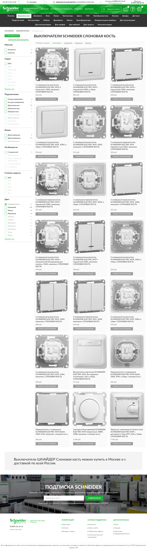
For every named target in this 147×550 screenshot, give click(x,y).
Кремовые (12, 223)
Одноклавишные (14, 138)
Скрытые (11, 53)
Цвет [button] (7, 199)
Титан (10, 232)
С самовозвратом (14, 164)
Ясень (10, 235)
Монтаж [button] (9, 45)
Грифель (11, 217)
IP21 (9, 181)
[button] (115, 3)
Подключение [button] (12, 94)
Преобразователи (100, 16)
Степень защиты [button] (13, 173)
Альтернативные (14, 115)
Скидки (117, 528)
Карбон (10, 220)
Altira (10, 67)
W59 (9, 63)
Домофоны (58, 20)
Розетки (11, 16)
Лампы (69, 20)
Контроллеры (34, 20)
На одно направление (16, 102)
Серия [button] (8, 59)
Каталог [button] (45, 9)
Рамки (56, 16)
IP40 (9, 187)
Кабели (46, 20)
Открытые (12, 50)
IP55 (9, 193)
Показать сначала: (43, 43)
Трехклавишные (14, 141)
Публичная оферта (96, 531)
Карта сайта (93, 528)
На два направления (15, 99)
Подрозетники (18, 20)
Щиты (79, 16)
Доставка (66, 524)
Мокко (10, 210)
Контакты (89, 9)
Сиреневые (12, 229)
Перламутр (12, 213)
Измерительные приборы (105, 20)
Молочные (12, 226)
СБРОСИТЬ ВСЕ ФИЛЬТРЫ (18, 40)
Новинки (78, 9)
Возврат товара (69, 531)
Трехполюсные (13, 124)
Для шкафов (60, 25)
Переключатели (14, 108)
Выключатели (24, 16)
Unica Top (11, 85)
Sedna (10, 76)
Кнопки (115, 16)
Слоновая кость (14, 204)
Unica (10, 79)
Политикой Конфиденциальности (72, 503)
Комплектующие (105, 25)
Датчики (136, 16)
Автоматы (38, 16)
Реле (48, 16)
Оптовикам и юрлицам (61, 9)
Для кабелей (74, 25)
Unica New (12, 82)
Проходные (12, 121)
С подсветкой (13, 152)
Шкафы (125, 16)
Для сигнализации (127, 20)
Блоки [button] (8, 130)
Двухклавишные (14, 135)
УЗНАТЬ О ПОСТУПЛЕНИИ (47, 99)
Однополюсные (14, 105)
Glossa (10, 73)
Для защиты (89, 25)
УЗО (87, 16)
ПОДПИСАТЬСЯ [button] (94, 498)
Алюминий (12, 207)
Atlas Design (12, 70)
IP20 (9, 178)
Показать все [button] (9, 89)
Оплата (66, 528)
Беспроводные (13, 155)
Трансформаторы (83, 20)
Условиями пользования (92, 503)
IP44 (9, 190)
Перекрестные (13, 112)
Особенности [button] (11, 147)
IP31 (9, 184)
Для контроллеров (43, 25)
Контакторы (68, 16)
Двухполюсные (13, 118)
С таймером (12, 167)
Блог (116, 524)
